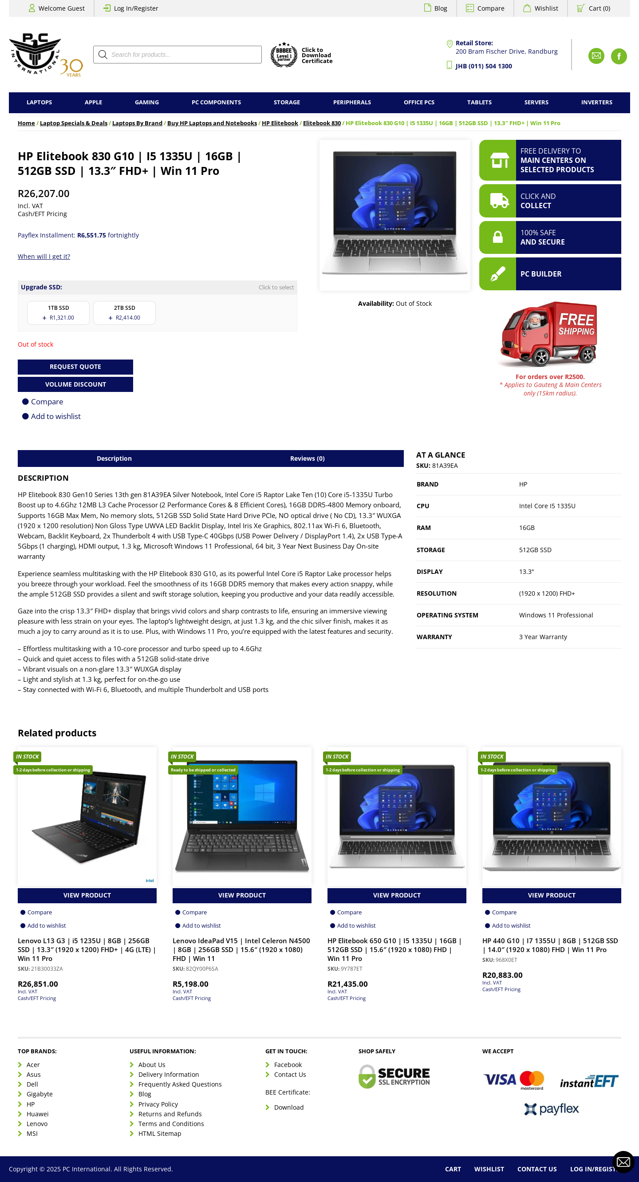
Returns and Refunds (170, 1114)
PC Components (216, 102)
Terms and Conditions (171, 1123)
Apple (93, 102)
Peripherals (352, 102)
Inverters (596, 102)
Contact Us (290, 1074)
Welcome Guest (62, 8)
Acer (33, 1064)
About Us (152, 1064)
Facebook (288, 1064)
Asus (34, 1074)
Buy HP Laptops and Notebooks (212, 123)
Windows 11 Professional (556, 615)
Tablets (479, 102)
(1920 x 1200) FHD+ (547, 593)
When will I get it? (44, 257)
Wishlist (546, 8)
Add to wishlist (56, 416)
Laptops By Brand (137, 123)
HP (523, 484)
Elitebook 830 (322, 123)
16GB (527, 527)
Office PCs (419, 102)
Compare (491, 8)
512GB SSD (535, 550)
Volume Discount (75, 384)
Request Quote (75, 366)
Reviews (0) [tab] (307, 458)
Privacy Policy (158, 1104)
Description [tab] (114, 458)
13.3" (526, 571)
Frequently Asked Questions (180, 1084)
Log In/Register (136, 8)
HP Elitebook (280, 123)
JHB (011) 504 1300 (484, 66)
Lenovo (37, 1123)
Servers (536, 102)
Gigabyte (40, 1094)
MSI (32, 1133)
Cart (453, 1169)
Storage (287, 102)
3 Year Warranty (543, 637)
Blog (440, 8)
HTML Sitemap (159, 1133)
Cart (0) (599, 8)
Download (289, 1107)
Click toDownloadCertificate (317, 55)
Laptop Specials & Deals (73, 123)
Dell (32, 1084)
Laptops (39, 102)
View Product (87, 895)
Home (26, 123)
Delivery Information (168, 1074)
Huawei (38, 1114)
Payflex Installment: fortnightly (78, 235)
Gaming (147, 102)
